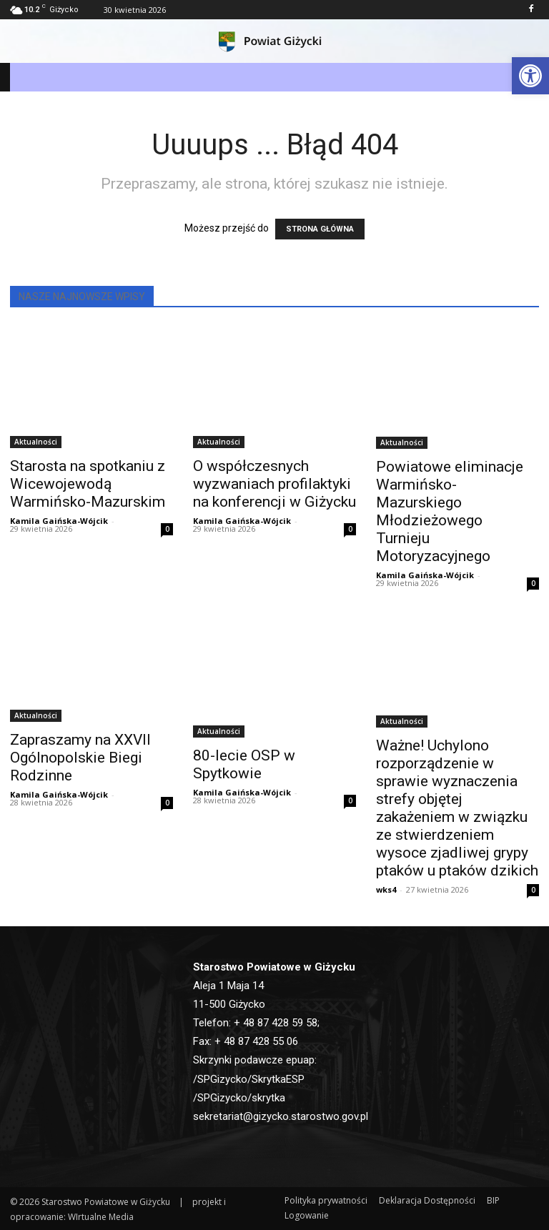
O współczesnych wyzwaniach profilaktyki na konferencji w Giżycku (274, 483)
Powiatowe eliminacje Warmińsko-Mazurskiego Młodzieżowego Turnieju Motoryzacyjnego (449, 511)
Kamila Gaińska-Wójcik (59, 520)
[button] (530, 75)
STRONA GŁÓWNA (320, 229)
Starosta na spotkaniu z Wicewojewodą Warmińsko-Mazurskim (87, 483)
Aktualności (35, 442)
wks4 (386, 889)
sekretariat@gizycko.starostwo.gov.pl (280, 1116)
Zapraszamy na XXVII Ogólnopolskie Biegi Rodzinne (80, 757)
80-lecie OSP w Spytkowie (244, 764)
